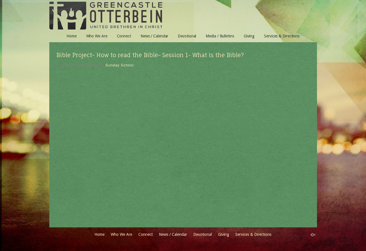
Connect (124, 36)
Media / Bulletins (220, 36)
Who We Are (96, 36)
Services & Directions (282, 36)
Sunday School (119, 65)
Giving (249, 36)
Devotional (187, 36)
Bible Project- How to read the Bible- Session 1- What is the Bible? (150, 55)
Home (71, 36)
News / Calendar (154, 36)
